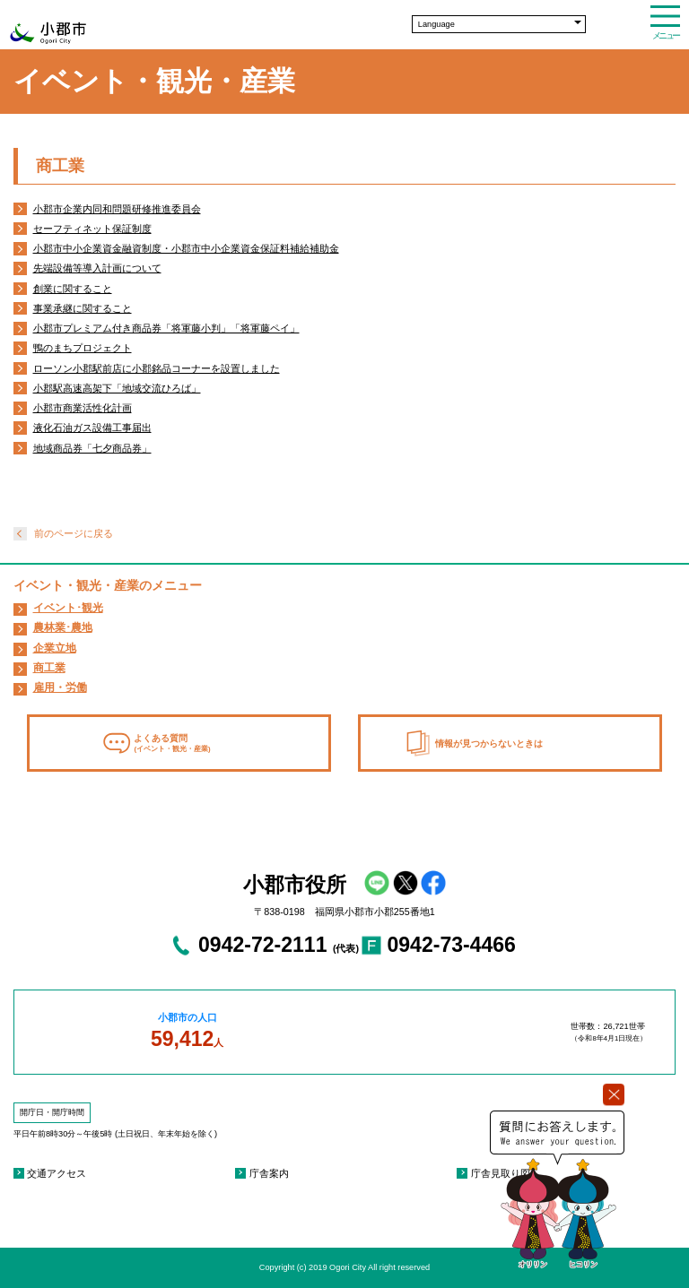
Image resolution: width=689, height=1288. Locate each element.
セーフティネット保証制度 (92, 228)
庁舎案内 (269, 1173)
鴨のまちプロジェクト (82, 347)
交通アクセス (56, 1173)
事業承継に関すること (82, 308)
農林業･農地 (62, 627)
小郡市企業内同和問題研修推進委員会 (117, 208)
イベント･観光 (68, 607)
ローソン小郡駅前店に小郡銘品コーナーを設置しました (156, 368)
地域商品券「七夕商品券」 (92, 448)
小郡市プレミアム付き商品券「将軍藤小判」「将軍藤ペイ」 (166, 328)
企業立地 (54, 648)
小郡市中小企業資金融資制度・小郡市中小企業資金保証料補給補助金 (186, 248)
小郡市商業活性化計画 (82, 407)
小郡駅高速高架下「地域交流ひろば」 (117, 388)
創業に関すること (72, 288)
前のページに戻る (73, 533)
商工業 (49, 667)
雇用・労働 (60, 687)
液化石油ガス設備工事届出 (92, 427)
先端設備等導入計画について (97, 268)
